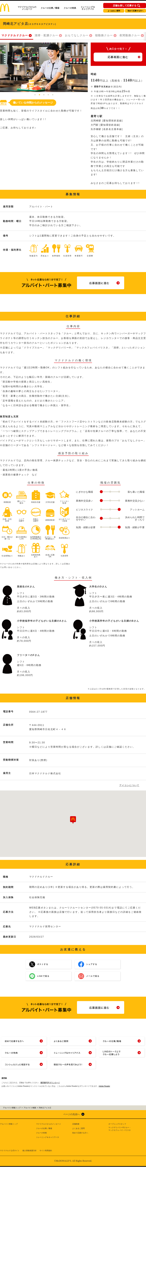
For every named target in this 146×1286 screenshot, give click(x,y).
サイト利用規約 (46, 1151)
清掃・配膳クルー (46, 35)
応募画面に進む (118, 57)
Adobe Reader (104, 1086)
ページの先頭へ (71, 1114)
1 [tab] (35, 94)
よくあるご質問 (114, 11)
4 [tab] (48, 94)
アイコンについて (129, 785)
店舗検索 (75, 1124)
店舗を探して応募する (124, 5)
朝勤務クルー (104, 35)
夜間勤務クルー (129, 35)
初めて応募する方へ (135, 11)
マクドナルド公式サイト (9, 1151)
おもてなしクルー (76, 35)
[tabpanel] (44, 67)
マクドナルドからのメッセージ (27, 8)
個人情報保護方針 (29, 1151)
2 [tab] (39, 94)
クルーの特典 (70, 8)
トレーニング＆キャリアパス (88, 8)
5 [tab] (52, 94)
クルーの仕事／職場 (50, 8)
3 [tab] (43, 94)
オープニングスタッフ (117, 1124)
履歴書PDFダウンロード (50, 1083)
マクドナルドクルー (14, 35)
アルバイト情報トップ (9, 1124)
